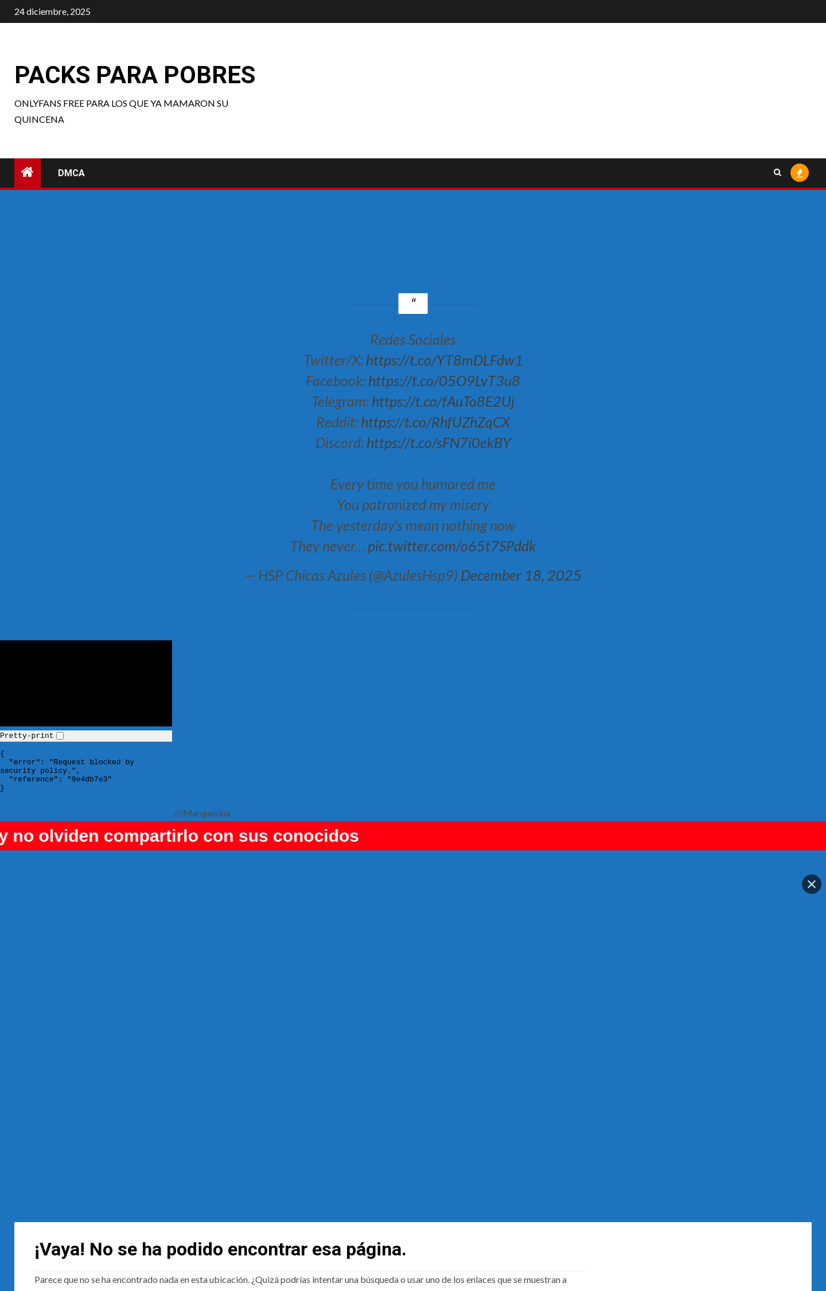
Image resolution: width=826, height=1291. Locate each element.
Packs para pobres (134, 75)
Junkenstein (649, 1216)
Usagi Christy (61, 1216)
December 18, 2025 (521, 575)
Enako (246, 1216)
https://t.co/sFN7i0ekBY (439, 442)
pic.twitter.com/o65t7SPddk (452, 545)
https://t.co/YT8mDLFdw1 (444, 359)
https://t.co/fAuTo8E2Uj (443, 401)
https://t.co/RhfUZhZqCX (435, 421)
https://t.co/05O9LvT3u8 (444, 380)
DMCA (71, 173)
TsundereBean (456, 1216)
